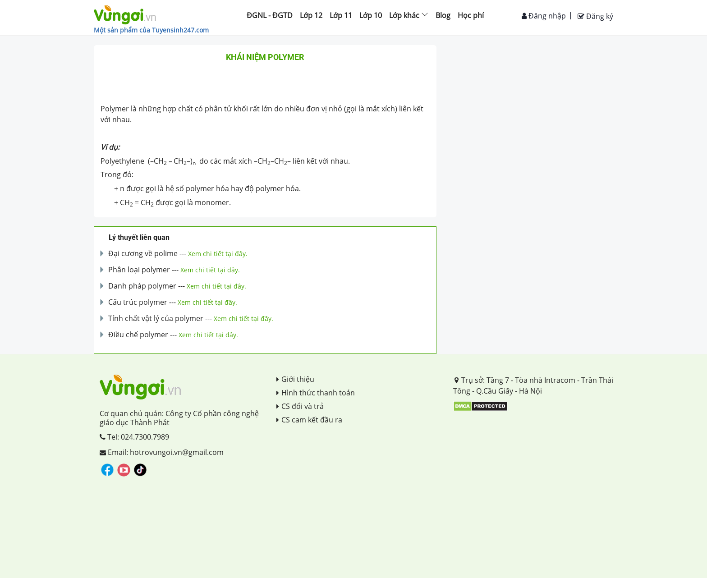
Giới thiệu (295, 379)
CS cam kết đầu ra (309, 420)
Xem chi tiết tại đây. (218, 253)
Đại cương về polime (143, 253)
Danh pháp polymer (142, 286)
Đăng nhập (544, 15)
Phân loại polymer (139, 270)
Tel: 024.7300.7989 (134, 437)
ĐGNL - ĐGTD (270, 15)
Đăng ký (595, 16)
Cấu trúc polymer (137, 302)
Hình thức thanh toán (315, 393)
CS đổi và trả (300, 406)
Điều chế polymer (138, 334)
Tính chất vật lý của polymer (155, 318)
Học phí (471, 15)
